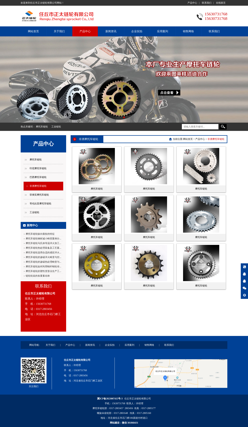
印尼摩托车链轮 (38, 168)
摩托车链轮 (42, 126)
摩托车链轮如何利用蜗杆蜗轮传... (43, 266)
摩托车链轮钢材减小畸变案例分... (43, 238)
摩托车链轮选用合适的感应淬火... (43, 252)
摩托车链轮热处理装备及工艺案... (43, 248)
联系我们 (206, 3)
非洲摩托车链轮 (38, 186)
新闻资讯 (110, 31)
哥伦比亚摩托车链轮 (40, 203)
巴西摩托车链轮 (38, 177)
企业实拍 (136, 31)
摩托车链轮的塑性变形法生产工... (43, 271)
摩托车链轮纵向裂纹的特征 (40, 234)
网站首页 (33, 31)
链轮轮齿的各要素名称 (38, 276)
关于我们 (59, 31)
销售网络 (188, 31)
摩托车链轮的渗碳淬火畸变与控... (43, 257)
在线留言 (221, 3)
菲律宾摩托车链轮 (39, 194)
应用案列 (162, 31)
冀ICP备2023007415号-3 (110, 398)
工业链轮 (56, 126)
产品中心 (192, 3)
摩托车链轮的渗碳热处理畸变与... (43, 262)
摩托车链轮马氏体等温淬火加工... (43, 243)
